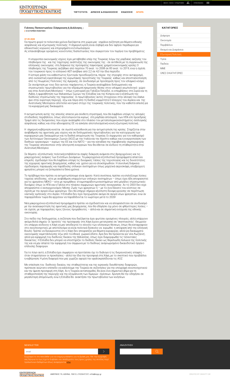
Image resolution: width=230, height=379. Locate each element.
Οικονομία (165, 40)
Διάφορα (165, 35)
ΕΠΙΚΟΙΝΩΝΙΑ (198, 3)
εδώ (69, 362)
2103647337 (83, 374)
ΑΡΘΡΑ (139, 12)
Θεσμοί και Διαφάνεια (171, 49)
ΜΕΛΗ (174, 3)
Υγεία (163, 59)
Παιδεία (164, 63)
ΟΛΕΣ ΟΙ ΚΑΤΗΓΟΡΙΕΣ (171, 73)
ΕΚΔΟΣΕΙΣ (127, 12)
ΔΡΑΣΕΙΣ (104, 12)
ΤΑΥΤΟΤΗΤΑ (80, 12)
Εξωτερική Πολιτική (170, 54)
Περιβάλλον (166, 45)
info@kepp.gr (95, 374)
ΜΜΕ (162, 68)
